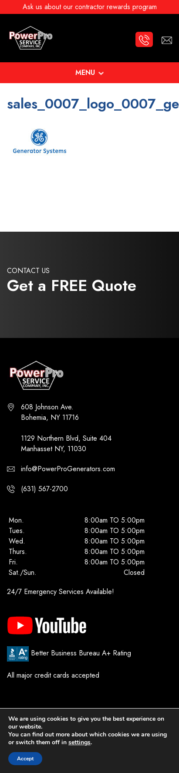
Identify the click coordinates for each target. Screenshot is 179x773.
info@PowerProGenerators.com (68, 469)
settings (79, 742)
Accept (25, 758)
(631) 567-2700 (44, 489)
